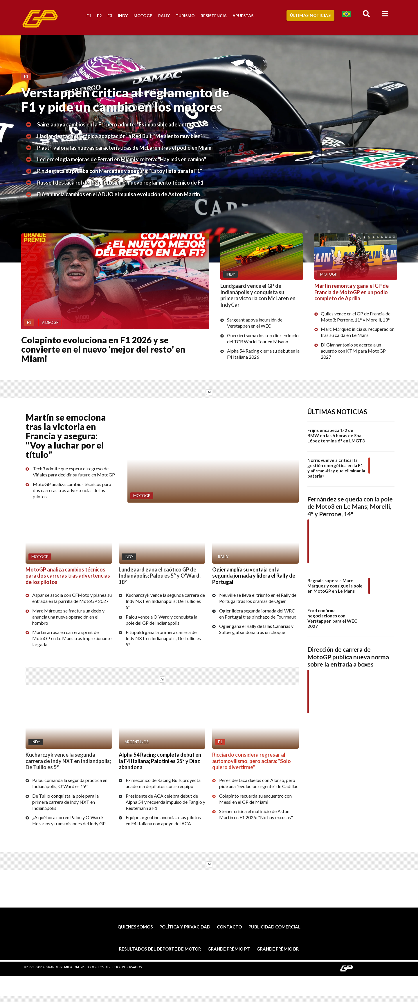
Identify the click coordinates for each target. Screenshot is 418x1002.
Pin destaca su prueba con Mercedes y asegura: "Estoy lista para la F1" (119, 171)
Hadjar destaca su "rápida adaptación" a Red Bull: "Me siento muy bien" (119, 136)
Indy (123, 15)
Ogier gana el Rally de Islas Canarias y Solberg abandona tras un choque (256, 629)
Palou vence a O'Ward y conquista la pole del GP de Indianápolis (161, 620)
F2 (99, 15)
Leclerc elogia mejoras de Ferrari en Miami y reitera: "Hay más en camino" (121, 159)
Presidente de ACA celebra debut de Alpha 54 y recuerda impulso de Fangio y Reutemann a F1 (165, 802)
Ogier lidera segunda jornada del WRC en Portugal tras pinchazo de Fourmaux (257, 613)
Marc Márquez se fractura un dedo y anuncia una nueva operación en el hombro (68, 617)
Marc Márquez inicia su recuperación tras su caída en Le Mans (357, 332)
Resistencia (214, 15)
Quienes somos (135, 927)
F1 (89, 15)
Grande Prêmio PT (229, 948)
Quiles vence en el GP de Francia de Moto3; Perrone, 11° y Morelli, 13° (355, 316)
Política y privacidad (184, 927)
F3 (109, 15)
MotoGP (143, 15)
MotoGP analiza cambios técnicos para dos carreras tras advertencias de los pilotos (72, 490)
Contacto (229, 927)
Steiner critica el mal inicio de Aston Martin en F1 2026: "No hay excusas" (256, 814)
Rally (164, 15)
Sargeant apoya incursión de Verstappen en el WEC (254, 322)
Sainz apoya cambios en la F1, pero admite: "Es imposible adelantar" (115, 124)
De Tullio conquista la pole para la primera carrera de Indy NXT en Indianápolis (65, 802)
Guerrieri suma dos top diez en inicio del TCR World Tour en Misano (263, 338)
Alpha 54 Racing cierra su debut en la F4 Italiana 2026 (263, 354)
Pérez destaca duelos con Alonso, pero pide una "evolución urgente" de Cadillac (258, 783)
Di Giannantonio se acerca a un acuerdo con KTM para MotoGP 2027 (353, 351)
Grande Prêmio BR (278, 948)
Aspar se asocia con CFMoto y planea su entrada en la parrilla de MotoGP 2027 (72, 598)
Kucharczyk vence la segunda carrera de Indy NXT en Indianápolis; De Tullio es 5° (165, 601)
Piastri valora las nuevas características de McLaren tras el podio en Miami (124, 147)
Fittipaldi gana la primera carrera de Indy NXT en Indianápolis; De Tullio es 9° (163, 638)
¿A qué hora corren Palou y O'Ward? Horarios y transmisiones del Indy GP (69, 820)
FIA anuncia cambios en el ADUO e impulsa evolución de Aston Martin (118, 194)
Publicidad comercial (274, 927)
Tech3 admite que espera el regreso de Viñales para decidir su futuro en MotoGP (74, 472)
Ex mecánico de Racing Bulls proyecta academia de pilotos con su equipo (163, 783)
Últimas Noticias (310, 15)
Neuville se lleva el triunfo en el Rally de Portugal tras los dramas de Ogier (257, 598)
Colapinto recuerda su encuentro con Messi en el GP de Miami (255, 799)
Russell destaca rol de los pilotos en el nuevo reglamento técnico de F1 (120, 182)
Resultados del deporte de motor (160, 948)
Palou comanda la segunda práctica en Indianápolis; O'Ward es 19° (69, 783)
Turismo (185, 15)
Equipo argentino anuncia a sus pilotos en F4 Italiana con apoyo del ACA (163, 820)
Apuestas (243, 15)
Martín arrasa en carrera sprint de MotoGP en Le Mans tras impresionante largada (71, 638)
